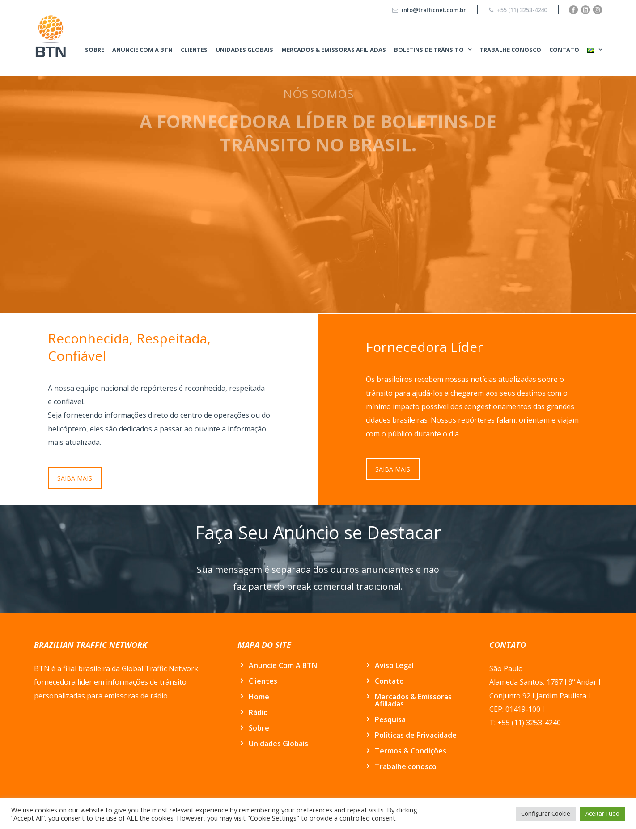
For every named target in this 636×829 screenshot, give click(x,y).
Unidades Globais (244, 50)
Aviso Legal (394, 665)
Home (259, 697)
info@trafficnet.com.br (434, 10)
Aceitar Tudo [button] (602, 813)
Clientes (194, 50)
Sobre (94, 50)
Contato (564, 50)
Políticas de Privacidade (416, 735)
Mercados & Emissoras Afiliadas (333, 50)
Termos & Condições (410, 751)
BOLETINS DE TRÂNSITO (429, 50)
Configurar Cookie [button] (545, 813)
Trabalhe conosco (510, 50)
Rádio (258, 712)
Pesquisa (390, 719)
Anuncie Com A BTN (142, 50)
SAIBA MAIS (74, 478)
